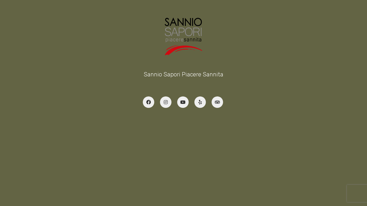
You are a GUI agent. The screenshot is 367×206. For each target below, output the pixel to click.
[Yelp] (200, 102)
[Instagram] (165, 102)
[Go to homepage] (183, 36)
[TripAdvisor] (217, 102)
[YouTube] (183, 102)
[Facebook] (148, 102)
